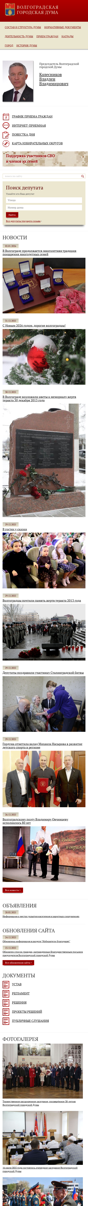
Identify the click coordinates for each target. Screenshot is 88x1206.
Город (9, 45)
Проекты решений (22, 1012)
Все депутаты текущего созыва (23, 221)
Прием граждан (47, 36)
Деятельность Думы (19, 36)
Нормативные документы (62, 27)
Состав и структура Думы (23, 27)
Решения (14, 1003)
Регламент (16, 993)
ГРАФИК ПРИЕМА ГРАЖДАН (27, 116)
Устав (12, 984)
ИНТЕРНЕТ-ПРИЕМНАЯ (24, 126)
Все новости (13, 890)
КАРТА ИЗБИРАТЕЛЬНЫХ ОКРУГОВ (33, 143)
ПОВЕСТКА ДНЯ (19, 135)
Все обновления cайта (18, 962)
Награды (67, 36)
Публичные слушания (26, 1021)
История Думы (26, 45)
